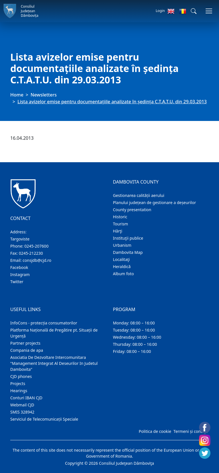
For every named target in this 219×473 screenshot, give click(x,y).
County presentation (132, 209)
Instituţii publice (128, 238)
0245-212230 (31, 253)
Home (16, 95)
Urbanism (122, 245)
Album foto (123, 273)
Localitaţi (121, 259)
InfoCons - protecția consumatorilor (43, 323)
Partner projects (25, 343)
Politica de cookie (155, 431)
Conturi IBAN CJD (26, 397)
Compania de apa (26, 350)
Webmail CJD (22, 405)
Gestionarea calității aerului (138, 195)
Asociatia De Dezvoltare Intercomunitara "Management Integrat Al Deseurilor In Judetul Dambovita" (54, 363)
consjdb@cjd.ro (37, 260)
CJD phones (21, 376)
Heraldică (122, 266)
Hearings (18, 390)
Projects (17, 383)
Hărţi (117, 231)
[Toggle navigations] (209, 11)
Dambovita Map (128, 252)
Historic (120, 216)
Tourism (120, 224)
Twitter (16, 281)
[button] (193, 11)
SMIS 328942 (22, 412)
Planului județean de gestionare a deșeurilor (154, 202)
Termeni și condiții (190, 431)
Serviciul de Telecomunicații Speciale (44, 419)
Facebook (19, 267)
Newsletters (43, 95)
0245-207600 (37, 246)
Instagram (20, 274)
